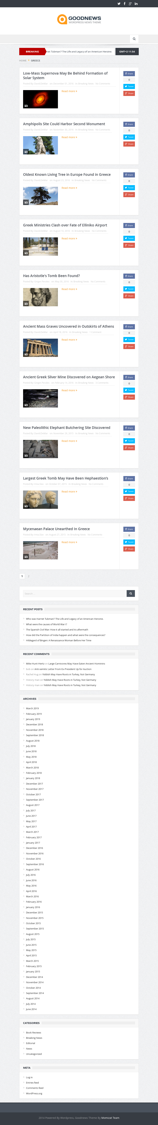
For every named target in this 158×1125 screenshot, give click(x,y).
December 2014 (34, 977)
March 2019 (32, 708)
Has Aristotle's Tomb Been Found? (51, 275)
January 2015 (33, 971)
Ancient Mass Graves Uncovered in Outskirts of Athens (68, 326)
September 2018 (35, 735)
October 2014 (33, 987)
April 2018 (31, 762)
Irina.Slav (39, 483)
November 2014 (34, 982)
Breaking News (86, 83)
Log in (29, 1077)
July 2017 (31, 810)
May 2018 (31, 756)
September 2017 (35, 799)
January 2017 (33, 842)
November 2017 (34, 789)
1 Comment (95, 332)
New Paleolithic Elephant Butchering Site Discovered (66, 427)
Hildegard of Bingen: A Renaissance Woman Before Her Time (58, 640)
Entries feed (32, 1082)
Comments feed (34, 1088)
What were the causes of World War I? (46, 624)
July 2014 (31, 1003)
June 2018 (31, 751)
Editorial (30, 1043)
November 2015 (34, 918)
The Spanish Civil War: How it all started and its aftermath (57, 629)
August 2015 (32, 934)
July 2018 (31, 746)
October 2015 (33, 923)
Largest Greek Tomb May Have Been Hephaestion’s (65, 478)
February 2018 (34, 772)
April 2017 (31, 826)
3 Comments (102, 382)
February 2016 (34, 901)
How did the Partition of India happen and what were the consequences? (65, 635)
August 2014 (32, 998)
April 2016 (31, 891)
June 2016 (31, 880)
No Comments (102, 83)
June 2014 (31, 1009)
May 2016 (31, 885)
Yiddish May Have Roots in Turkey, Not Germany (68, 674)
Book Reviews (33, 1032)
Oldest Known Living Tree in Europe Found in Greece (67, 174)
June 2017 (31, 815)
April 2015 (31, 955)
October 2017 (33, 794)
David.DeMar (41, 83)
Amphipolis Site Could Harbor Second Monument (64, 124)
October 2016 (33, 858)
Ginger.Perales (41, 281)
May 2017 (31, 821)
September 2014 (35, 993)
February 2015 (34, 966)
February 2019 (34, 713)
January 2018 (33, 778)
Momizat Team (110, 1118)
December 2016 (34, 848)
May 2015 (31, 950)
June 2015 (31, 944)
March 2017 (32, 832)
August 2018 (32, 740)
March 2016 (32, 896)
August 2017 (32, 805)
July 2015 (31, 939)
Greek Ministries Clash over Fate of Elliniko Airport (65, 225)
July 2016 (31, 874)
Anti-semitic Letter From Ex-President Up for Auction (62, 669)
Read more (69, 91)
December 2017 (34, 783)
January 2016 (33, 907)
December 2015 (34, 912)
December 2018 (34, 724)
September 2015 (35, 928)
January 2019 (33, 719)
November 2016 (34, 853)
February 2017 (34, 837)
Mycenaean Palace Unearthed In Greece (56, 528)
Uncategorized (34, 1054)
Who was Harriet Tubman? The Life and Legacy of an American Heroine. (80, 51)
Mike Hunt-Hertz (35, 663)
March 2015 (32, 961)
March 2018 (32, 767)
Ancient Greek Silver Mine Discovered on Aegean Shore (69, 377)
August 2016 (32, 869)
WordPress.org (34, 1093)
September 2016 (35, 864)
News (29, 1048)
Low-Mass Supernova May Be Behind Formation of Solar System (65, 75)
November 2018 (34, 730)
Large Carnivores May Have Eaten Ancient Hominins (76, 663)
